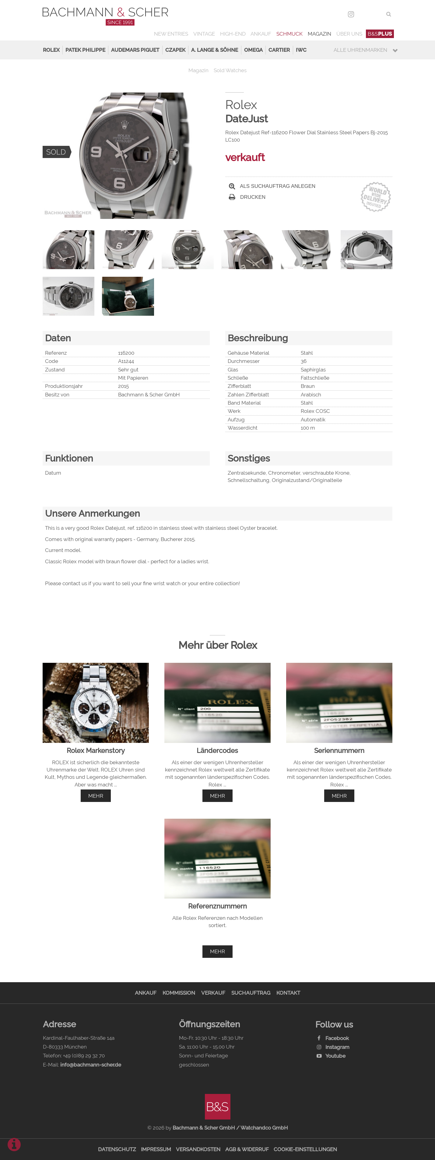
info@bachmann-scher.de (90, 1065)
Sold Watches (230, 70)
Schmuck (289, 34)
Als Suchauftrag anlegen (272, 186)
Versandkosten (198, 1149)
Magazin (319, 34)
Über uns (349, 34)
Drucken (247, 197)
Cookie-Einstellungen (305, 1149)
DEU (364, 14)
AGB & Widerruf (247, 1149)
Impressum (156, 1149)
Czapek (175, 50)
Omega (253, 50)
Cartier (279, 50)
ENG (377, 14)
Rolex (51, 50)
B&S (380, 34)
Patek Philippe (85, 50)
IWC (301, 50)
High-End (233, 34)
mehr (95, 796)
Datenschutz (117, 1149)
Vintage (204, 34)
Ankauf (261, 34)
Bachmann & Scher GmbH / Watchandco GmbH (230, 1128)
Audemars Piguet (135, 50)
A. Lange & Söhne (214, 50)
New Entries (171, 34)
